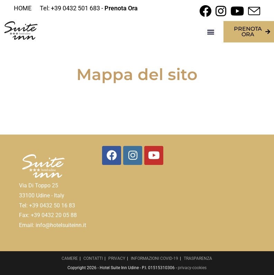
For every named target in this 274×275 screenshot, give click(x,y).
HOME (22, 8)
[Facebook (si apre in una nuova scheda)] (205, 11)
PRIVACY (116, 258)
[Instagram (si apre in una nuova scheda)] (220, 11)
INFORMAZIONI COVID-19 (154, 258)
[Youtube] (153, 155)
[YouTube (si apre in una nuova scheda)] (237, 11)
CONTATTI (93, 258)
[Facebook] (111, 155)
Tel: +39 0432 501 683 (70, 8)
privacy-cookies (192, 267)
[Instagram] (132, 155)
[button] (211, 32)
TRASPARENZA (198, 258)
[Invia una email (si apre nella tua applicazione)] (253, 11)
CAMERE (70, 258)
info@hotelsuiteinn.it (61, 225)
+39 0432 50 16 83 (52, 205)
